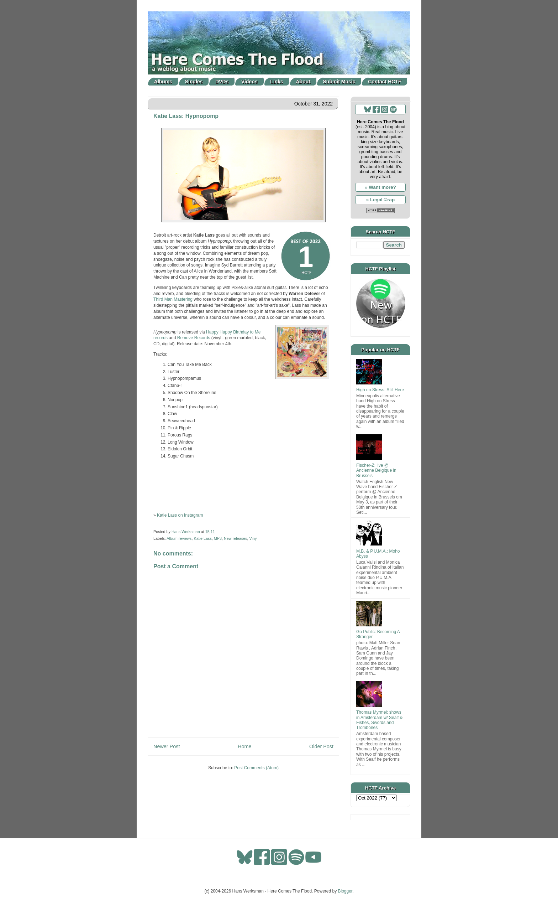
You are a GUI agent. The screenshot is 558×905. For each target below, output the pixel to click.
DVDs (221, 81)
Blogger (345, 891)
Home (244, 746)
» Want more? (380, 187)
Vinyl (253, 538)
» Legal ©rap (380, 199)
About (303, 81)
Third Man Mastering (173, 299)
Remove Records (193, 337)
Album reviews (179, 538)
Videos (249, 81)
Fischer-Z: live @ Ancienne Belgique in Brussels (376, 470)
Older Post (321, 746)
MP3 (218, 538)
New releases (235, 538)
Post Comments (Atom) (256, 767)
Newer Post (166, 746)
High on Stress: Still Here (380, 389)
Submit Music (339, 81)
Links (276, 81)
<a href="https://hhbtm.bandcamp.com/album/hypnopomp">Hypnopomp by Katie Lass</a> (243, 485)
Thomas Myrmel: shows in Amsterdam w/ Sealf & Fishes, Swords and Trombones (379, 720)
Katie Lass (202, 538)
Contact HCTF (384, 81)
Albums (163, 81)
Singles (194, 81)
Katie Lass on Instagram (180, 515)
